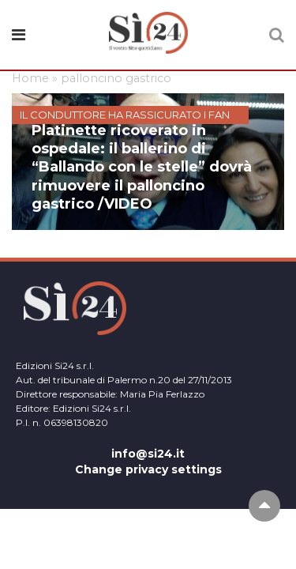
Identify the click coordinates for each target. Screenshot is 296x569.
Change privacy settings (148, 469)
